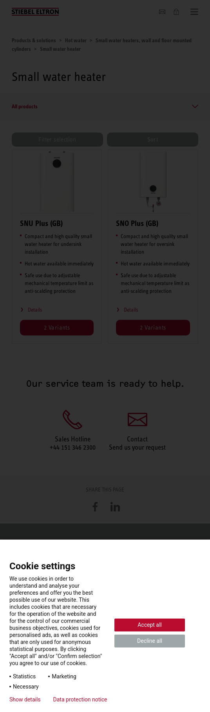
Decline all (149, 641)
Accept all (150, 625)
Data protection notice (80, 699)
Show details (25, 699)
